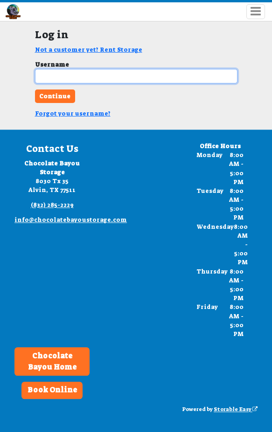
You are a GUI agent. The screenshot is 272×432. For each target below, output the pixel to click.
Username (52, 65)
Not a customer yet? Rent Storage (88, 50)
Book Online (52, 390)
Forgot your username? (73, 113)
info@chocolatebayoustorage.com (70, 220)
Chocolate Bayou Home (52, 361)
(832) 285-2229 (52, 205)
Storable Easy (236, 409)
